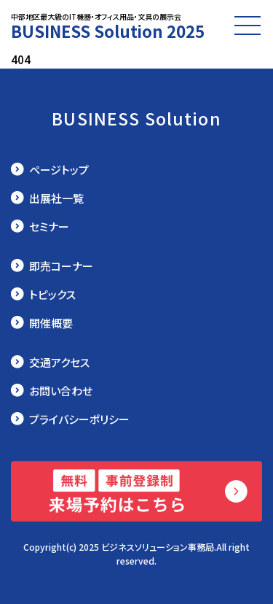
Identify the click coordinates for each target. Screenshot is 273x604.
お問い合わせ (60, 390)
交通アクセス (59, 362)
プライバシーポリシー (79, 419)
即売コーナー (61, 266)
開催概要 (51, 322)
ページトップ (59, 169)
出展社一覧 (56, 198)
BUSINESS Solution (136, 118)
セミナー (49, 226)
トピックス (52, 294)
